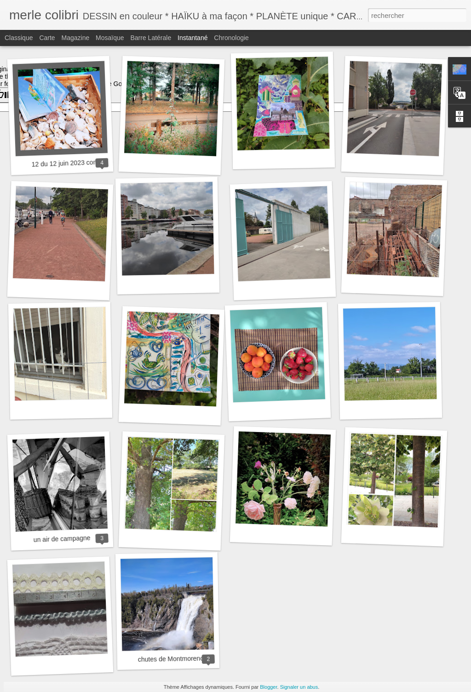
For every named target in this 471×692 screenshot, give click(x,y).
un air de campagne (61, 538)
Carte (47, 37)
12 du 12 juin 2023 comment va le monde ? (93, 162)
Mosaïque (110, 37)
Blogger (268, 687)
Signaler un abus (299, 687)
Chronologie (231, 37)
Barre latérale (150, 37)
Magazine (76, 37)
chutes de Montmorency (172, 659)
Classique (19, 37)
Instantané (192, 37)
